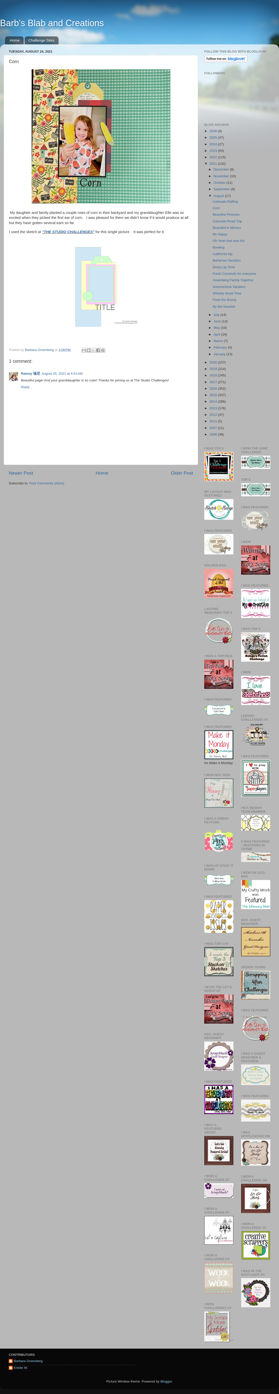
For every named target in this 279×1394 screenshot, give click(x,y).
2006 (213, 434)
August (219, 196)
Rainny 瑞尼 (30, 373)
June (217, 321)
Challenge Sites (41, 40)
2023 (213, 151)
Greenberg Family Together (233, 280)
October (219, 182)
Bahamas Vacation (227, 260)
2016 (213, 388)
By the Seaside (224, 306)
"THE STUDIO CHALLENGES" (68, 232)
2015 (213, 395)
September (222, 189)
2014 (213, 401)
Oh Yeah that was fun (229, 241)
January (219, 354)
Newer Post (21, 473)
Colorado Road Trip (227, 221)
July (216, 315)
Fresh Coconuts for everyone (234, 273)
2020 (213, 362)
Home (15, 40)
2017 (213, 382)
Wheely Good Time (227, 293)
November (221, 176)
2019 (213, 369)
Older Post (182, 473)
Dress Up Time (224, 267)
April (217, 334)
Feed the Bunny (224, 300)
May (217, 328)
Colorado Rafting (225, 201)
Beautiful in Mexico (227, 228)
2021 (213, 164)
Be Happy (220, 234)
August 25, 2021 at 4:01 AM (62, 373)
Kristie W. (21, 1368)
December (221, 169)
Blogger (166, 1381)
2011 (213, 421)
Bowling (218, 247)
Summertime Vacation (229, 287)
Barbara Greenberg (28, 1361)
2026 (213, 131)
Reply (25, 387)
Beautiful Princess (226, 214)
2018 (213, 375)
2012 (213, 415)
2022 (213, 157)
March (218, 341)
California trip (223, 254)
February (220, 347)
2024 (213, 144)
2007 (213, 428)
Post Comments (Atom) (46, 483)
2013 (213, 408)
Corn (216, 208)
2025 (213, 137)
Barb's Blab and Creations (52, 23)
